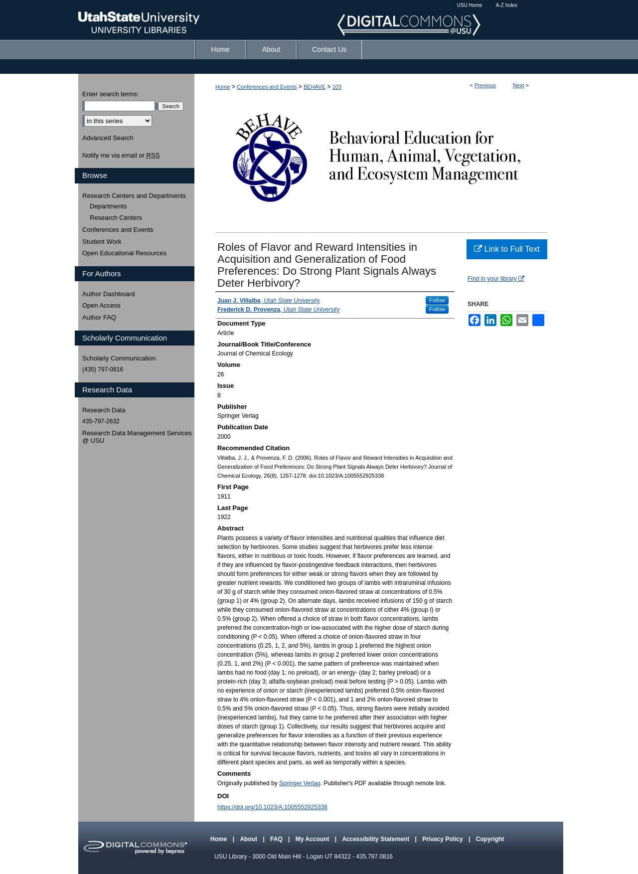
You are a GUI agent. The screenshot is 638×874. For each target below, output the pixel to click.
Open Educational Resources (124, 253)
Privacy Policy (443, 839)
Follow (437, 300)
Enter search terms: (110, 94)
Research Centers (116, 217)
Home (222, 87)
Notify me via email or (121, 156)
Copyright (490, 839)
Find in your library (496, 278)
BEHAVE (314, 87)
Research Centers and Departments (134, 195)
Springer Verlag (299, 783)
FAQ (277, 839)
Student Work (102, 241)
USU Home (469, 5)
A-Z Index (506, 5)
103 (336, 87)
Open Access (101, 305)
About (249, 839)
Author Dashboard (108, 294)
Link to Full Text (506, 249)
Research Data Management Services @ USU (137, 437)
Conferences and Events (267, 87)
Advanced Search (108, 138)
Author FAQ (99, 317)
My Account (313, 839)
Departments (108, 206)
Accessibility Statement (376, 839)
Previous (485, 85)
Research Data (104, 410)
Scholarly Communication (119, 358)
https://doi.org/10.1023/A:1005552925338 (272, 807)
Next (518, 85)
